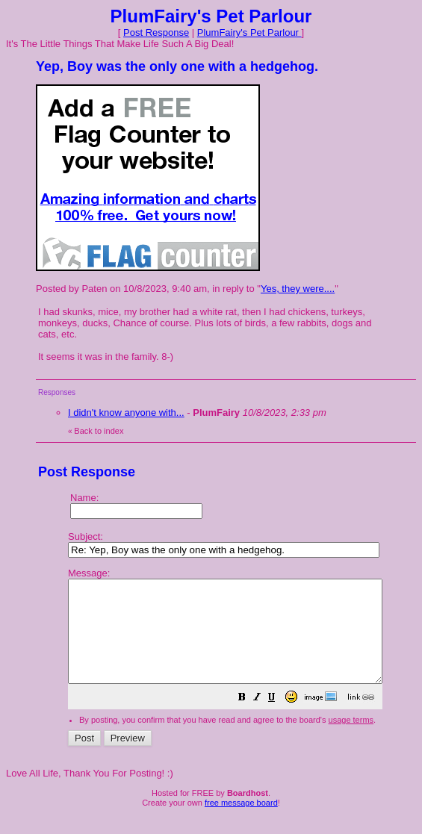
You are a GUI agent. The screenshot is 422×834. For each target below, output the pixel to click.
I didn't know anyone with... (126, 412)
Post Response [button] (156, 32)
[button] (279, 719)
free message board (241, 822)
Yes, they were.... (298, 288)
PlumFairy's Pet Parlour (249, 32)
